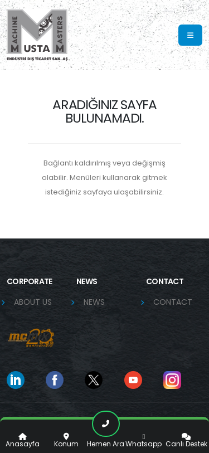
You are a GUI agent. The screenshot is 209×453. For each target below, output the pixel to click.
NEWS (94, 302)
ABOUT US (33, 302)
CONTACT (172, 302)
